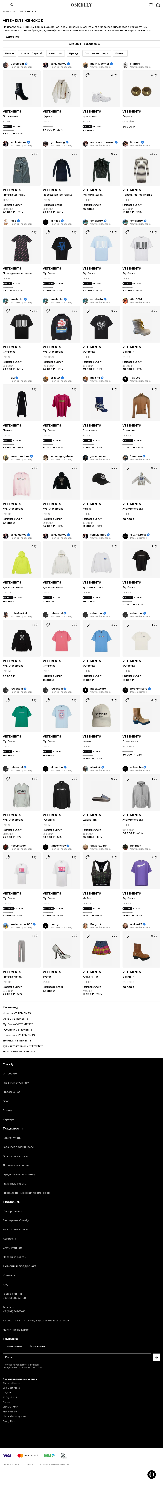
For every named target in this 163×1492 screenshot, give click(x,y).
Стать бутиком (12, 1247)
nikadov (135, 845)
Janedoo (136, 456)
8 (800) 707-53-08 (14, 1298)
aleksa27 (136, 924)
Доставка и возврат (16, 1165)
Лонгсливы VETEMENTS (19, 1051)
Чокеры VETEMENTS (17, 1013)
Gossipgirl (17, 63)
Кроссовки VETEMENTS (19, 1035)
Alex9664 (136, 299)
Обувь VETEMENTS (16, 1018)
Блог (6, 1101)
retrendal (57, 613)
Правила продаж (11, 1464)
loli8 (13, 220)
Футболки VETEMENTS (18, 1024)
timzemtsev (58, 845)
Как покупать (12, 1137)
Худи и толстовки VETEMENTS (23, 1046)
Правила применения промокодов (26, 1192)
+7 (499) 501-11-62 (14, 1311)
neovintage (18, 845)
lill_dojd (135, 142)
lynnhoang (58, 142)
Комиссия (9, 1238)
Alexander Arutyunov (14, 1416)
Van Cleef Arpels (11, 1388)
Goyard (7, 1392)
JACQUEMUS (10, 1397)
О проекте (10, 1073)
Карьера (8, 1119)
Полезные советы (14, 1183)
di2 (13, 377)
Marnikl (135, 63)
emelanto (96, 220)
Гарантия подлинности (18, 1147)
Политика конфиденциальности (54, 1464)
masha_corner (99, 63)
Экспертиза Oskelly (16, 1220)
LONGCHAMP (10, 1407)
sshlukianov (58, 63)
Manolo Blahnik (11, 1411)
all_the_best (138, 534)
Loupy (55, 924)
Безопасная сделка (15, 1156)
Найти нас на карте (16, 1329)
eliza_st (55, 377)
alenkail (95, 767)
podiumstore (138, 688)
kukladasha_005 (21, 924)
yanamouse (98, 456)
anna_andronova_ (102, 142)
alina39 (55, 220)
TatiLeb (135, 377)
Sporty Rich (9, 1421)
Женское (9, 11)
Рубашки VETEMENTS (18, 1029)
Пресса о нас (11, 1092)
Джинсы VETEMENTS (17, 1040)
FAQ (5, 1284)
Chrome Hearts (11, 1383)
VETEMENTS (12, 111)
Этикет (7, 1110)
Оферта (29, 1464)
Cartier (6, 1402)
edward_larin (98, 845)
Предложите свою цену (19, 1174)
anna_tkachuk (20, 456)
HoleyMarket (19, 613)
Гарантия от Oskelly (16, 1082)
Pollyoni (95, 924)
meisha (95, 377)
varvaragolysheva (62, 456)
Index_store (98, 688)
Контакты (9, 1275)
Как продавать (12, 1211)
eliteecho (57, 767)
